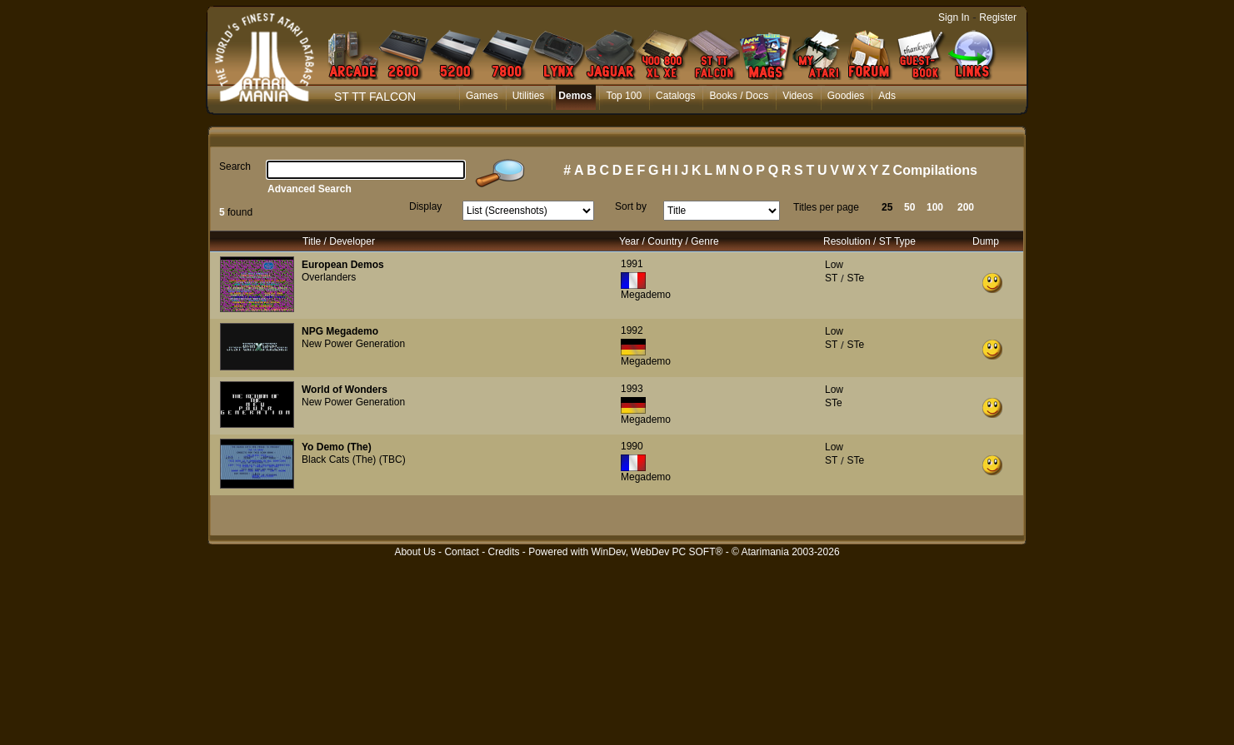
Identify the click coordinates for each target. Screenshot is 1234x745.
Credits (503, 552)
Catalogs (675, 96)
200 (965, 207)
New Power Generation (353, 344)
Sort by (631, 206)
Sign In (953, 17)
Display (425, 206)
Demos (575, 96)
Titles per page (826, 207)
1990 (632, 446)
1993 (632, 389)
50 (909, 207)
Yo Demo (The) (337, 447)
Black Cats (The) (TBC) (354, 459)
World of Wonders (344, 389)
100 (935, 207)
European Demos (343, 265)
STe (855, 278)
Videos (797, 96)
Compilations (935, 170)
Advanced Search (309, 189)
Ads (887, 96)
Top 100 (624, 96)
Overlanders (329, 277)
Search (235, 166)
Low (834, 265)
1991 (632, 264)
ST (831, 278)
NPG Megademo (340, 331)
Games (482, 96)
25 (887, 207)
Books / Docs (738, 96)
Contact (461, 552)
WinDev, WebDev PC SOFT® (657, 552)
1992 (632, 330)
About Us (414, 552)
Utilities (528, 96)
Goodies (846, 96)
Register (998, 17)
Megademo (646, 294)
